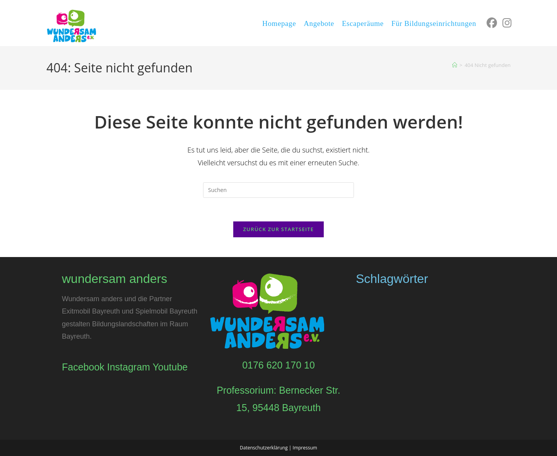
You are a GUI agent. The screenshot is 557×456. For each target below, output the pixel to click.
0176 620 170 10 (278, 365)
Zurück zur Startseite (278, 229)
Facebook (83, 367)
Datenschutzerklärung (264, 447)
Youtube (170, 367)
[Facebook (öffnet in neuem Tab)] (491, 22)
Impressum (305, 447)
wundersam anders (114, 279)
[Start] (454, 65)
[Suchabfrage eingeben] (278, 190)
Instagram (128, 367)
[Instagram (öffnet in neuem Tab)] (506, 22)
